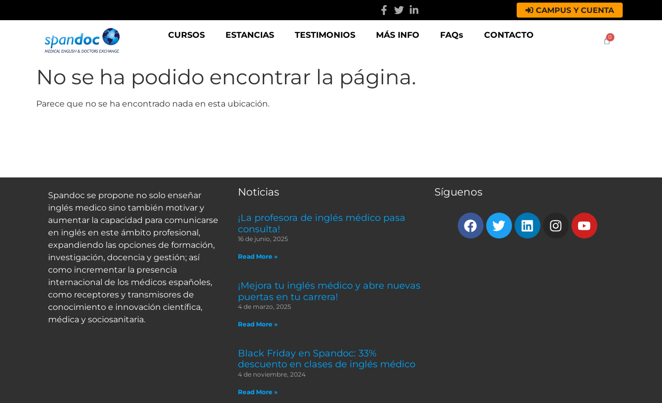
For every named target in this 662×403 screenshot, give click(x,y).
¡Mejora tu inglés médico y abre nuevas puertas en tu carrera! (329, 291)
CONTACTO (509, 35)
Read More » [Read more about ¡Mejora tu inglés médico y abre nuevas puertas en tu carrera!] (258, 324)
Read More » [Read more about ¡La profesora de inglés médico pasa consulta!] (258, 256)
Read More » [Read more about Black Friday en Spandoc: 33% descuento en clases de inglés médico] (258, 392)
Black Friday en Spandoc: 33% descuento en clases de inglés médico (326, 359)
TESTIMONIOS (325, 35)
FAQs (451, 35)
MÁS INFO (397, 35)
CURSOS (186, 35)
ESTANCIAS (249, 35)
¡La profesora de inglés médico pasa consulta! (321, 223)
